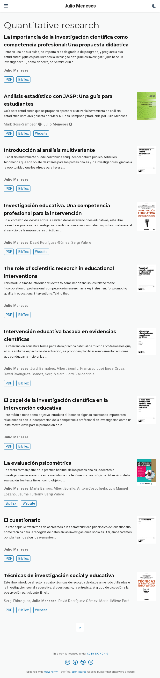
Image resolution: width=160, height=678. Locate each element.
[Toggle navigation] (6, 6)
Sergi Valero (81, 242)
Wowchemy (51, 671)
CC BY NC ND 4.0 (97, 653)
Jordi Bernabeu (42, 368)
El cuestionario (22, 520)
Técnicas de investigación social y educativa (59, 575)
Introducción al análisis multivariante (49, 150)
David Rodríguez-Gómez (50, 242)
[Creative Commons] (80, 663)
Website (41, 133)
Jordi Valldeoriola (80, 374)
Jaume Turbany (30, 494)
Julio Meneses (80, 6)
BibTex (23, 79)
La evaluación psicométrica (38, 463)
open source (79, 671)
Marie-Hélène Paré (114, 601)
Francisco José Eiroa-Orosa (102, 368)
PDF (9, 79)
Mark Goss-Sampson (20, 124)
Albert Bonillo (68, 368)
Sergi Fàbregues (17, 601)
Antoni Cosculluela (92, 488)
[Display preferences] (154, 6)
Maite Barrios (41, 488)
